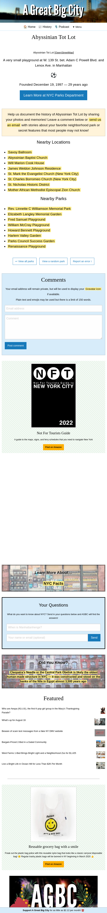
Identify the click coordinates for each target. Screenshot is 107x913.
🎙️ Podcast (62, 26)
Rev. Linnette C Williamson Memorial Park (39, 209)
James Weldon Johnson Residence (34, 168)
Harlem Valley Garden (24, 235)
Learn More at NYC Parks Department (53, 95)
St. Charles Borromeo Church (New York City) (42, 179)
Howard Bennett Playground (29, 230)
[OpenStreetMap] (64, 52)
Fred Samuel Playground (26, 219)
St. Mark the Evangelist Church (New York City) (43, 174)
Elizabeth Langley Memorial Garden (34, 214)
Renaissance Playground (26, 246)
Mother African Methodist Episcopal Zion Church (44, 190)
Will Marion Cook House (26, 163)
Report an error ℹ (82, 261)
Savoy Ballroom (20, 152)
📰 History (45, 26)
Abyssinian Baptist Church (27, 158)
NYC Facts (53, 583)
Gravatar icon (93, 289)
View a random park (53, 261)
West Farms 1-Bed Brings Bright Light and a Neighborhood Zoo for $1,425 (39, 753)
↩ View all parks (24, 261)
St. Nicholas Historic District (28, 184)
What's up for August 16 (14, 720)
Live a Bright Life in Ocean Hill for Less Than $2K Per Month (32, 764)
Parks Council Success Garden (31, 241)
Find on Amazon (53, 447)
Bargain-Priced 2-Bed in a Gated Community (24, 742)
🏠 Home (29, 26)
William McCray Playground (28, 225)
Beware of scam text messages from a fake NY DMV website (32, 731)
